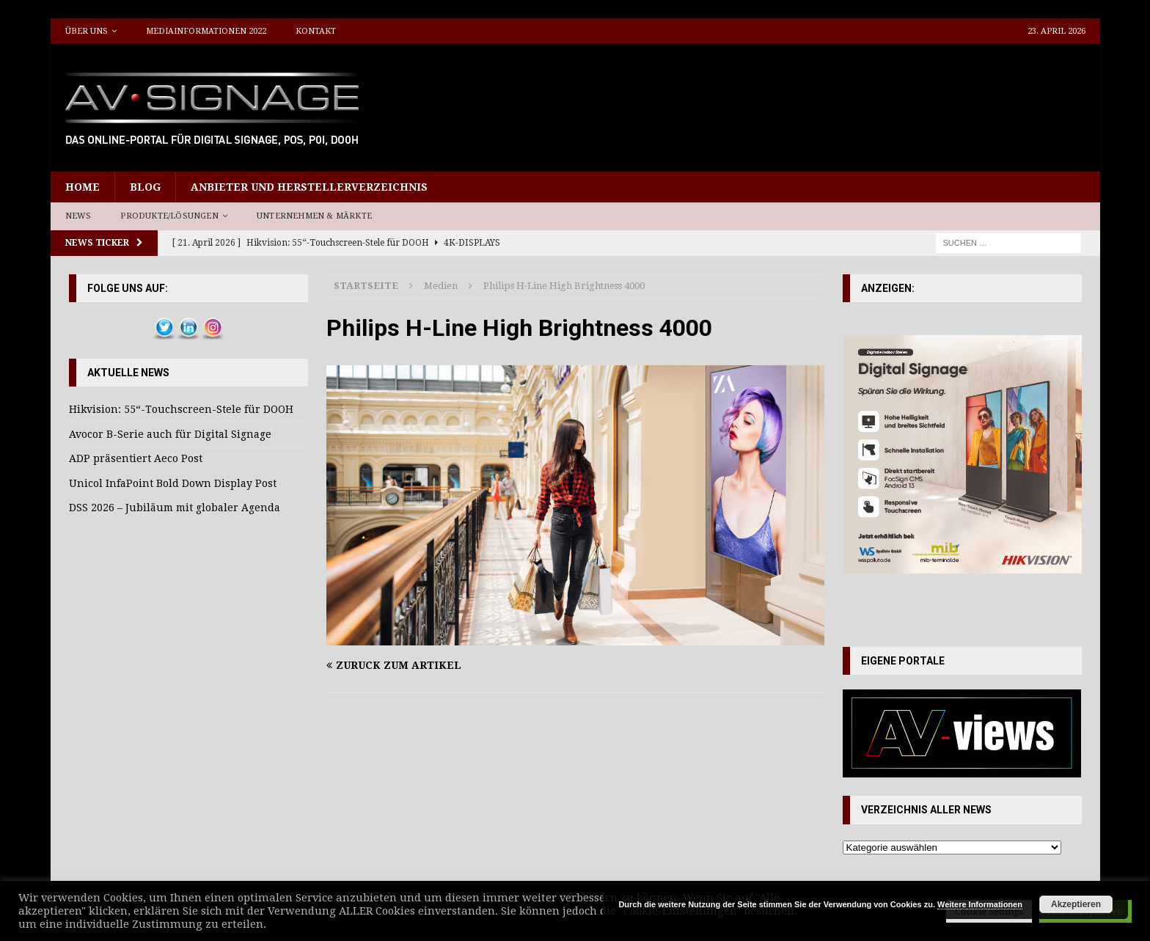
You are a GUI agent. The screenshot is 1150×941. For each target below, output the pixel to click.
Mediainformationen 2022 (206, 31)
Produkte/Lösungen (169, 216)
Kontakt (316, 31)
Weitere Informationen (979, 904)
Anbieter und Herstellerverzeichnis (309, 187)
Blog (145, 187)
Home (82, 187)
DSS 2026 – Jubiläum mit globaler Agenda (174, 507)
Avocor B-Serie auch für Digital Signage (170, 434)
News (78, 216)
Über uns (86, 31)
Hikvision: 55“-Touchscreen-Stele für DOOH (181, 409)
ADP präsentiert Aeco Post (135, 458)
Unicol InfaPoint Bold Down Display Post (172, 483)
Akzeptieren (1076, 904)
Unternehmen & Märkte (314, 216)
